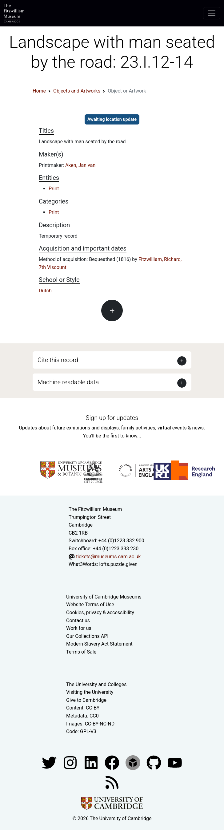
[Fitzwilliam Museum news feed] (112, 782)
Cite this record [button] (58, 360)
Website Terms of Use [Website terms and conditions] (90, 604)
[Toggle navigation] (211, 13)
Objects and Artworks (76, 91)
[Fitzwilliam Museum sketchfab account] (133, 762)
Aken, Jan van (80, 165)
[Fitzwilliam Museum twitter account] (49, 762)
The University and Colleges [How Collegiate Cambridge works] (96, 684)
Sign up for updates (112, 417)
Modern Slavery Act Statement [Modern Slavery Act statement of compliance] (99, 644)
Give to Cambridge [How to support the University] (86, 700)
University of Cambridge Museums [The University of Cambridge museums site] (104, 597)
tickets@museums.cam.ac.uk (108, 556)
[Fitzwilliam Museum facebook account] (91, 762)
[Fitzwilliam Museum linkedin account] (112, 762)
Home (39, 91)
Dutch (45, 291)
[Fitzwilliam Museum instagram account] (70, 762)
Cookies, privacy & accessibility (100, 612)
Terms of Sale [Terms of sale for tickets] (81, 652)
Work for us (78, 628)
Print (54, 189)
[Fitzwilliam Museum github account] (154, 762)
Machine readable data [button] (68, 382)
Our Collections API (87, 636)
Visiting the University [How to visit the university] (89, 692)
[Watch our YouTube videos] (175, 762)
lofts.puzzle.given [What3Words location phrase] (118, 564)
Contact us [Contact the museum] (78, 620)
